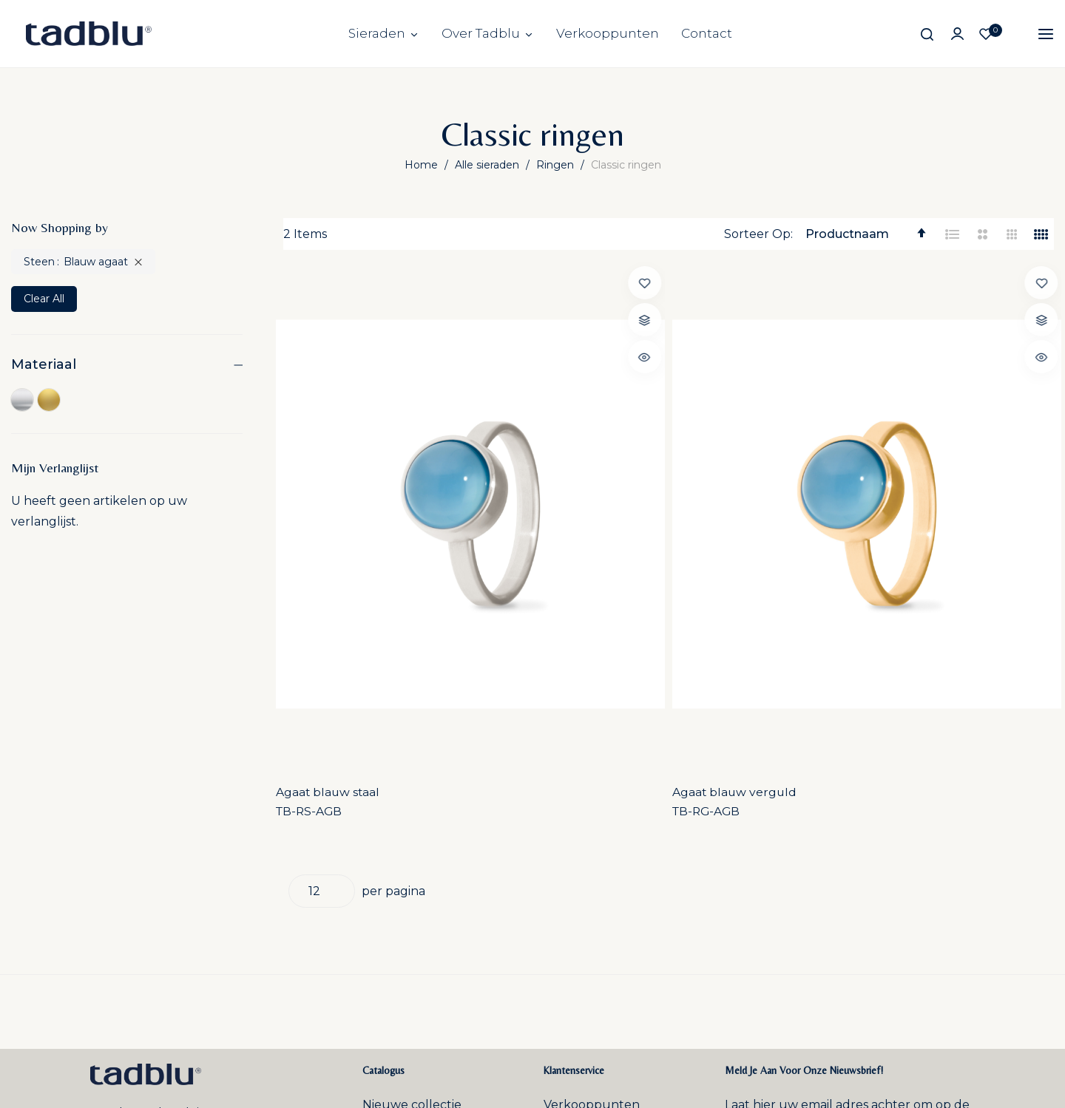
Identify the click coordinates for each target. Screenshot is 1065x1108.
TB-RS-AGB (317, 532)
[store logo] (89, 33)
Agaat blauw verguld (544, 512)
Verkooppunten (607, 33)
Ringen (556, 164)
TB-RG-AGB (516, 532)
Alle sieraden (488, 164)
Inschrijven (909, 890)
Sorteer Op (757, 234)
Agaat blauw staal (336, 512)
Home (423, 164)
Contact (706, 33)
